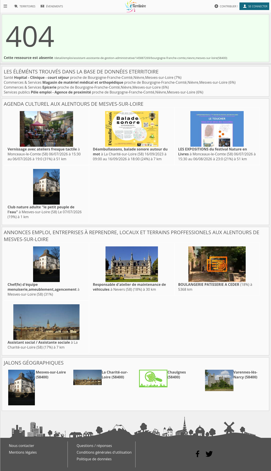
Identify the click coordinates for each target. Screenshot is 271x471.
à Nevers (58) (129, 287)
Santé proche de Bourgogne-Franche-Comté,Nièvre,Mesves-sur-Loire (89, 77)
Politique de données (94, 459)
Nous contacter (21, 445)
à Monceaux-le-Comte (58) (44, 151)
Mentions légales (23, 452)
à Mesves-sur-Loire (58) (41, 209)
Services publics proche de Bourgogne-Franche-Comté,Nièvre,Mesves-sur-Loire (100, 92)
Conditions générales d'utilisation (104, 452)
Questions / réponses (94, 445)
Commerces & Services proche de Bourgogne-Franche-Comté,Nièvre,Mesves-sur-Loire (116, 82)
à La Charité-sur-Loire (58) (130, 151)
